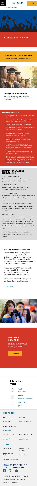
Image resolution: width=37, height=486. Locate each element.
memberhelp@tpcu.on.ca (25, 399)
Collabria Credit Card (10, 459)
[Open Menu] (3, 3)
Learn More (9, 286)
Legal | (25, 476)
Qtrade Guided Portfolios (8, 454)
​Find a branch (20, 406)
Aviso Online (23, 455)
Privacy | (6, 479)
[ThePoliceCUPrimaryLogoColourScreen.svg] (18, 3)
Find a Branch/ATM (26, 434)
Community (7, 422)
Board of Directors (25, 422)
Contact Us (7, 439)
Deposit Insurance (16, 479)
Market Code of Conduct (11, 482)
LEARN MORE (15, 354)
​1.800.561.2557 (22, 392)
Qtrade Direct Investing (24, 449)
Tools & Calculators (9, 434)
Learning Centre (25, 439)
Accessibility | (16, 476)
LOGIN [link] (32, 3)
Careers (22, 417)
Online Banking (8, 449)
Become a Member (9, 426)
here (29, 59)
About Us (6, 417)
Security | (6, 476)
